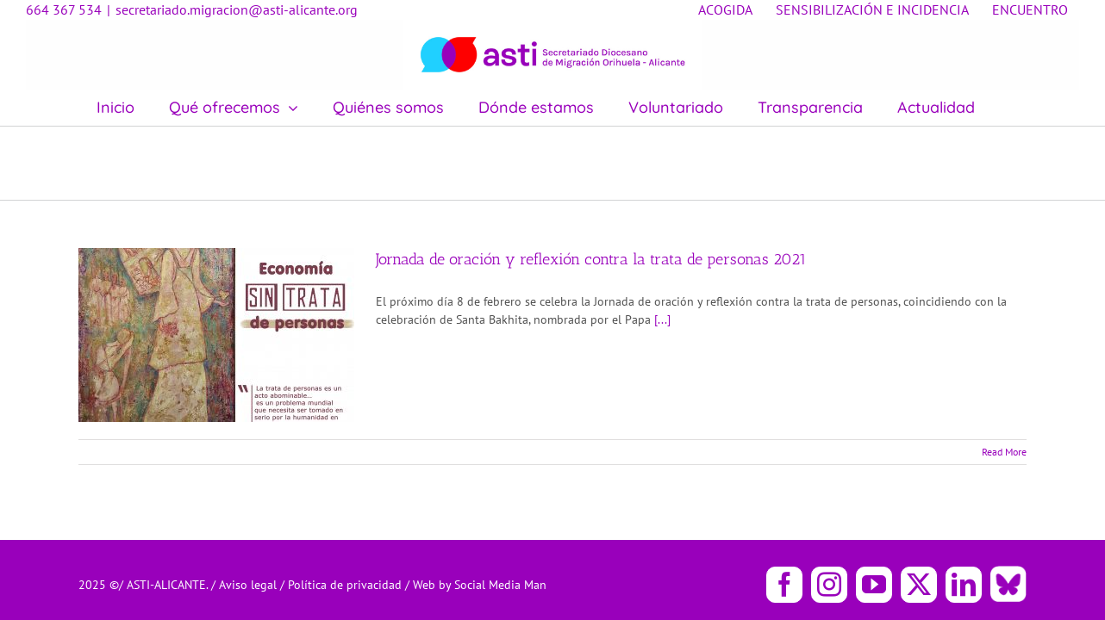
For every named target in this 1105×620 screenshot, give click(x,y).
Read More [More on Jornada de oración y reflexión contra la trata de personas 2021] (1004, 451)
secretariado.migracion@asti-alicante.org (236, 9)
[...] (662, 319)
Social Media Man (500, 584)
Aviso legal (249, 584)
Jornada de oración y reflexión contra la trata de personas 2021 (591, 259)
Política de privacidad (346, 584)
